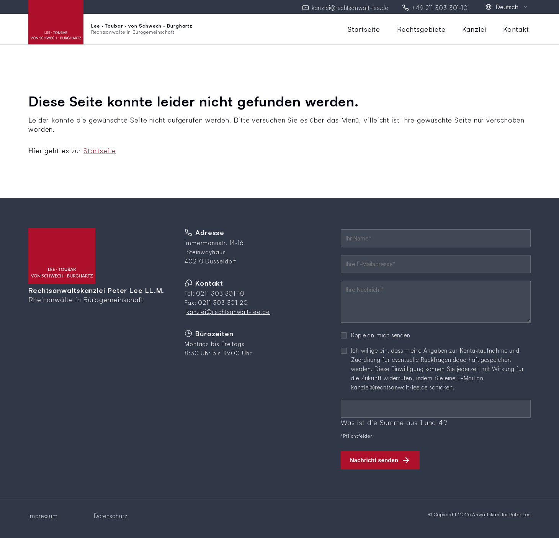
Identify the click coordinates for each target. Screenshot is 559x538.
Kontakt (516, 28)
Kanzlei (474, 28)
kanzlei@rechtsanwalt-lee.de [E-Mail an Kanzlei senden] (350, 7)
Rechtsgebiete (421, 28)
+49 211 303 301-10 (440, 7)
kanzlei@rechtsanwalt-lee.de (228, 310)
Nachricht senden (374, 459)
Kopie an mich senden (380, 334)
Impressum (43, 514)
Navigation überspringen (346, 24)
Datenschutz (110, 514)
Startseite (364, 28)
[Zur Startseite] (110, 28)
